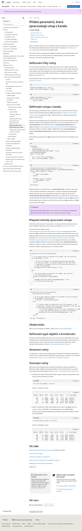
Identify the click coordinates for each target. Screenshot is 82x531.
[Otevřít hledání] (72, 2)
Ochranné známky (16, 526)
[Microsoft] (3, 2)
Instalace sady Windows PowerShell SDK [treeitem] (14, 83)
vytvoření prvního (34, 453)
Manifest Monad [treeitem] (8, 164)
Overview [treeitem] (8, 79)
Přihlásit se (77, 2)
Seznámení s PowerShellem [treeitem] (11, 41)
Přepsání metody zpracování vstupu (39, 37)
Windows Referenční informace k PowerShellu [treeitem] (14, 87)
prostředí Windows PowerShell (43, 463)
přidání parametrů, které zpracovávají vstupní (41, 450)
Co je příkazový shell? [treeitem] (9, 37)
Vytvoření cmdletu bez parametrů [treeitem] (15, 115)
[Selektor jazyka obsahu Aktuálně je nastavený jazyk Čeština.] (5, 520)
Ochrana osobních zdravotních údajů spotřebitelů (60, 523)
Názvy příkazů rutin (38, 75)
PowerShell (36, 18)
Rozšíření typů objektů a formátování (59, 344)
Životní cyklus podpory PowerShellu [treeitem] (12, 168)
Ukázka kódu (34, 39)
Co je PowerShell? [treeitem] (8, 32)
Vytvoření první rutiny (35, 80)
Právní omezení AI (6, 523)
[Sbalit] (23, 17)
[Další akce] (78, 18)
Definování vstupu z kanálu (37, 35)
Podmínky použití (6, 526)
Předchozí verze (16, 523)
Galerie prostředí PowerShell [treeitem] (10, 60)
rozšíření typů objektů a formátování (39, 457)
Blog (23, 523)
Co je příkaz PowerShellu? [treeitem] (10, 39)
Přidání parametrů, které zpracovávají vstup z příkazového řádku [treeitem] (15, 121)
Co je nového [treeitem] (9, 91)
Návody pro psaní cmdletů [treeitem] (14, 107)
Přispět (29, 523)
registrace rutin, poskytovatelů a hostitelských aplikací (44, 460)
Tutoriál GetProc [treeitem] (14, 112)
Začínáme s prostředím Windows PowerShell (65, 371)
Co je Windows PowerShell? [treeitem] (11, 34)
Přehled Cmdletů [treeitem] (11, 95)
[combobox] (13, 21)
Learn (30, 18)
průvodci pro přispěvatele (38, 487)
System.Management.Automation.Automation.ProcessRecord (46, 231)
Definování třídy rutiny (36, 33)
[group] (54, 305)
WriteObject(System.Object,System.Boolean (41, 240)
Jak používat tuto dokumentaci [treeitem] (10, 27)
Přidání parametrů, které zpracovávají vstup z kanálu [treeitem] (16, 126)
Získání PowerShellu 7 (73, 6)
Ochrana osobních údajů (39, 523)
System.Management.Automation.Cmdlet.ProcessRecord (54, 238)
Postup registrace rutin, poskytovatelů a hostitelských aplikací (51, 357)
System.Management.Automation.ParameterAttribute (54, 127)
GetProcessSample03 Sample (63, 328)
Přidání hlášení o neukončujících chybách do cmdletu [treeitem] (17, 131)
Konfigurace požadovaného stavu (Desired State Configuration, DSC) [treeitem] (13, 57)
